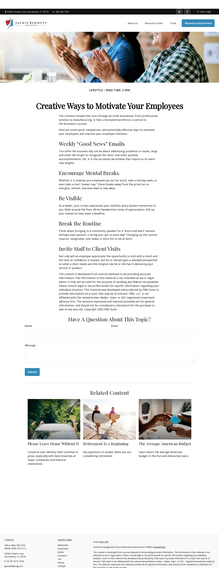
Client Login (204, 3)
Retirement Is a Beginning (106, 434)
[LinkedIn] (179, 3)
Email (114, 317)
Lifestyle (62, 557)
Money (61, 553)
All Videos (62, 564)
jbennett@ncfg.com (13, 557)
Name (28, 317)
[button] (132, 14)
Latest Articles (64, 560)
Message (30, 336)
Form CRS (103, 533)
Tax (59, 550)
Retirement (63, 536)
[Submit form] (32, 363)
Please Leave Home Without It (53, 434)
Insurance (62, 546)
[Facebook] (187, 3)
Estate (61, 543)
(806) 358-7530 (18, 536)
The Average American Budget (165, 434)
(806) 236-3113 (19, 539)
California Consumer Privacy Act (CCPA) (188, 564)
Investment (63, 540)
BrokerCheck (159, 538)
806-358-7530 (60, 3)
